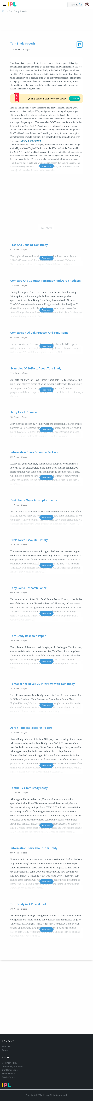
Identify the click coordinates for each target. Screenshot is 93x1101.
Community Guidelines (13, 1066)
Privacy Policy (8, 1073)
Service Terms (8, 1077)
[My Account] (88, 4)
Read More (46, 239)
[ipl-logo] (12, 5)
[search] (80, 4)
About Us (6, 1046)
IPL (3, 11)
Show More (46, 147)
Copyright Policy (9, 1062)
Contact (5, 1050)
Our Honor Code (10, 1070)
